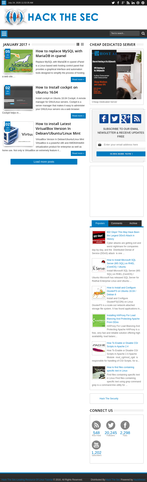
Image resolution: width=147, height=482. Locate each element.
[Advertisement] (119, 191)
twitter (113, 3)
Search (143, 33)
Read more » (78, 79)
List (78, 44)
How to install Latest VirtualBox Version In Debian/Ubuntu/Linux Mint (58, 128)
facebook (118, 3)
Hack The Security (109, 398)
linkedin (133, 3)
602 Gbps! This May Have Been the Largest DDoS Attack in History (123, 235)
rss (128, 3)
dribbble (138, 3)
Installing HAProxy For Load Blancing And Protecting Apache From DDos (123, 319)
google (123, 3)
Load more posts (44, 161)
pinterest (142, 3)
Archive (133, 223)
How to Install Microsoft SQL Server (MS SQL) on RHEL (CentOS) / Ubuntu (121, 263)
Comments (116, 223)
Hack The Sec (113, 479)
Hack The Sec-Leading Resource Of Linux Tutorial (27, 479)
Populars (100, 223)
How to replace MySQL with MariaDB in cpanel (59, 53)
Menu (4, 2)
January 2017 (15, 44)
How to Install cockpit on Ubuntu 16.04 (57, 89)
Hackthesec (140, 479)
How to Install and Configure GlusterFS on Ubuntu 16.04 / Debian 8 (121, 291)
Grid (82, 44)
